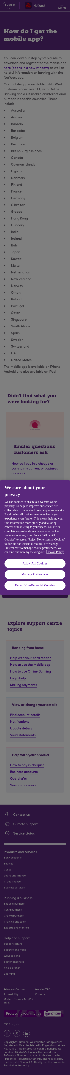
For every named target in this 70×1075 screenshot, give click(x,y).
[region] (35, 537)
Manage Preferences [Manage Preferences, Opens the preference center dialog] (35, 574)
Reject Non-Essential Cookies (35, 585)
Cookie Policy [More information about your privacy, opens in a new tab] (55, 552)
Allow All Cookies (35, 563)
